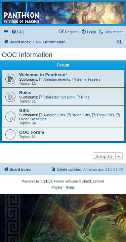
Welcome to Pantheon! (43, 74)
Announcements (54, 79)
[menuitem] (18, 32)
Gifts (24, 110)
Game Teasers (86, 79)
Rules (25, 92)
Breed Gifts (78, 115)
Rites (83, 97)
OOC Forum (31, 132)
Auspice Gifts (52, 115)
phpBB (46, 181)
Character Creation (57, 97)
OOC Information (27, 54)
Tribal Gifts (103, 115)
